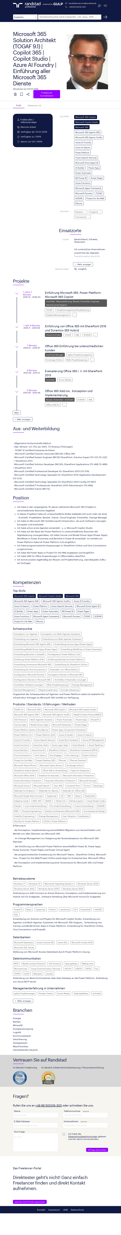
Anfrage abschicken (97, 1150)
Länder (65, 239)
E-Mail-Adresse (22, 1121)
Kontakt (41, 1209)
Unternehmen (71, 1121)
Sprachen (64, 211)
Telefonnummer (72, 1111)
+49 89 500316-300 (77, 7)
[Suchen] (105, 17)
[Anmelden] (105, 5)
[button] (25, 17)
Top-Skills (64, 116)
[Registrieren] (99, 5)
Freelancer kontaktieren (46, 94)
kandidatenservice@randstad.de (82, 3)
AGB (65, 1209)
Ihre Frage (19, 1131)
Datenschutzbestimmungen (82, 1136)
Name (17, 1111)
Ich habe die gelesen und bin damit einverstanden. (87, 1136)
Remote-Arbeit (62, 269)
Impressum (54, 1209)
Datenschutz (77, 1209)
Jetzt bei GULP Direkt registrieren (30, 1202)
